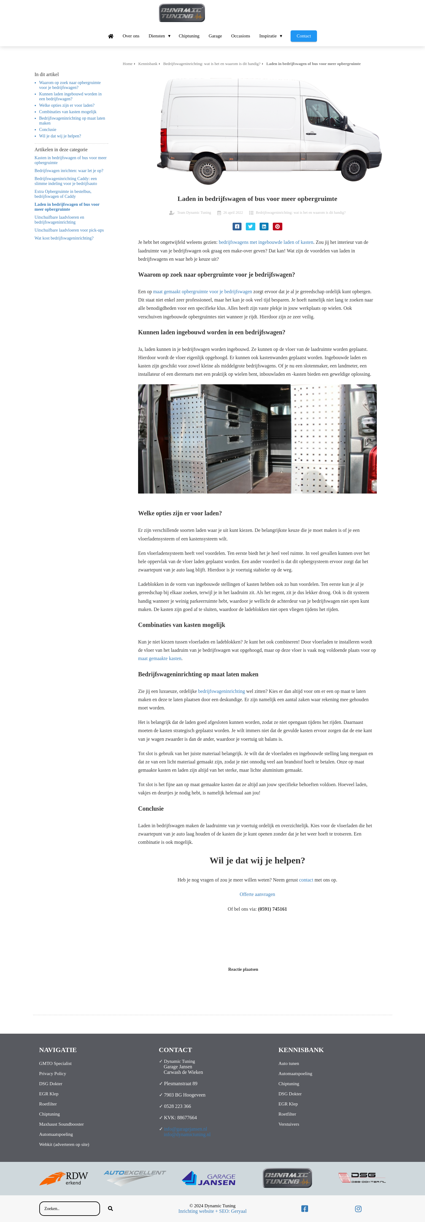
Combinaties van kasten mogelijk (68, 112)
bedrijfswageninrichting (221, 691)
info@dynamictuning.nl (187, 1134)
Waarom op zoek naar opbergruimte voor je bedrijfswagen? (70, 85)
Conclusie (47, 129)
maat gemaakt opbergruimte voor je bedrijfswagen (202, 291)
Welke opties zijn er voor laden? (67, 105)
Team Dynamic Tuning (194, 212)
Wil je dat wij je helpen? (60, 136)
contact (306, 879)
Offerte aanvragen (257, 894)
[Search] (110, 1208)
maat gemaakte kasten (159, 658)
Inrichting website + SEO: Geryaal (212, 1211)
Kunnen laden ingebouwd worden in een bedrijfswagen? (70, 96)
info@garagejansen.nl (185, 1129)
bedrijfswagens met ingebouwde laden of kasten (266, 242)
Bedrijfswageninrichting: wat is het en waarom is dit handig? (301, 212)
